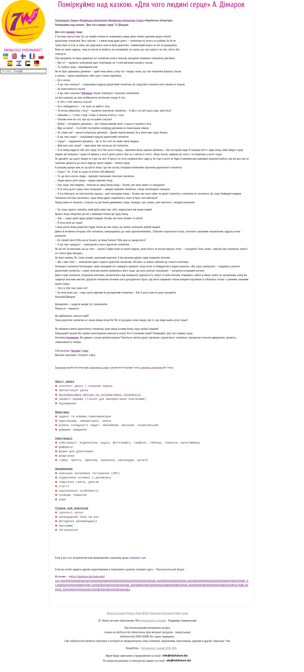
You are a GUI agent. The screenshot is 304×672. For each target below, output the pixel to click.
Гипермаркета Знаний (153, 620)
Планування (60, 367)
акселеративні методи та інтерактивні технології (100, 395)
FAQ (146, 613)
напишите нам (138, 557)
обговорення (68, 530)
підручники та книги (99, 367)
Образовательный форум (170, 569)
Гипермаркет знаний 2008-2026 (159, 648)
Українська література (93, 20)
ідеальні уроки (71, 513)
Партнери (155, 613)
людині (70, 32)
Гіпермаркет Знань (66, 20)
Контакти (168, 613)
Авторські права (116, 613)
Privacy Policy (134, 613)
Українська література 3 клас (126, 20)
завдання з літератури (151, 367)
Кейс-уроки (181, 613)
